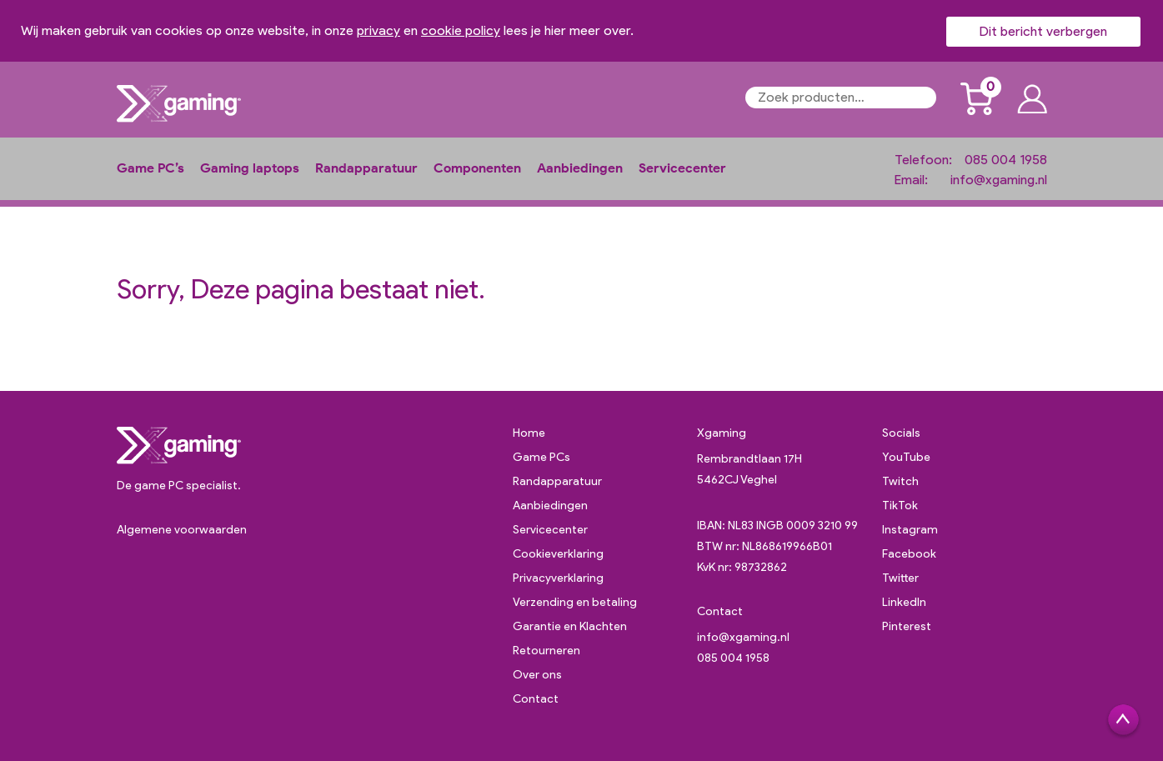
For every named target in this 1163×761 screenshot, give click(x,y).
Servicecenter (682, 168)
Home (529, 433)
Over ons (537, 675)
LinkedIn (904, 602)
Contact (536, 699)
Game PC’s (150, 168)
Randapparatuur (366, 168)
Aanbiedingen (580, 168)
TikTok (900, 505)
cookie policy (460, 30)
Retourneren (546, 650)
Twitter (900, 578)
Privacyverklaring (558, 578)
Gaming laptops (249, 168)
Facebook (909, 554)
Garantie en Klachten (570, 626)
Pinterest (906, 626)
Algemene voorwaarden (182, 530)
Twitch (900, 481)
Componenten (477, 168)
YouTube (906, 457)
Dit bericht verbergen (1043, 31)
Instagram (910, 530)
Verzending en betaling (575, 602)
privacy (378, 30)
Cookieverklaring (558, 554)
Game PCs (541, 457)
